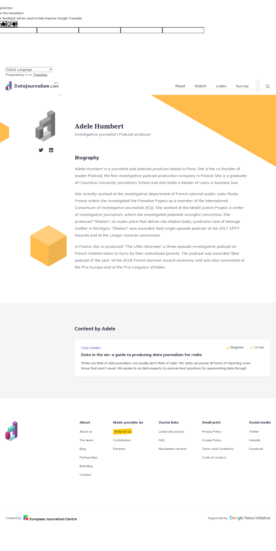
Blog (83, 449)
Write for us (122, 431)
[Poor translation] (11, 24)
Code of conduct (214, 457)
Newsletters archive (173, 449)
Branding (86, 466)
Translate (36, 75)
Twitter (254, 431)
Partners (119, 449)
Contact (85, 475)
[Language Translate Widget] (29, 69)
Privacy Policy (211, 431)
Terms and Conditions (218, 449)
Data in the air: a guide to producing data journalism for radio (141, 354)
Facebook (256, 449)
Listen (221, 85)
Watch (200, 85)
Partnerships (89, 457)
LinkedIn (254, 440)
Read (180, 85)
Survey (242, 85)
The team (86, 440)
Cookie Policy (211, 440)
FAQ (162, 440)
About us (86, 431)
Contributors (122, 440)
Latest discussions (172, 431)
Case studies (91, 348)
